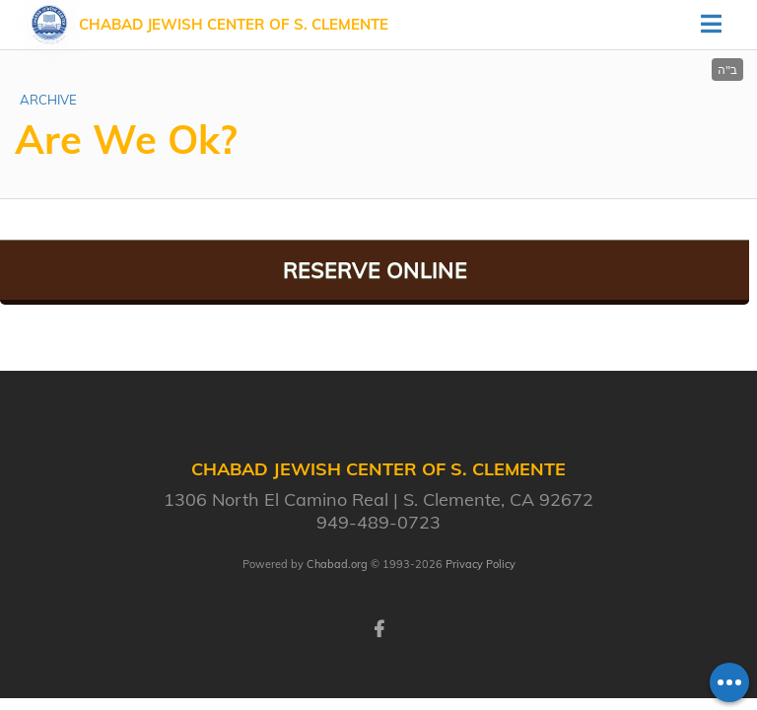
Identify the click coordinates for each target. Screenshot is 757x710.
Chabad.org (337, 564)
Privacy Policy (481, 564)
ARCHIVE (48, 99)
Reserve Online (375, 270)
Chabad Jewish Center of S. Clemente (233, 24)
